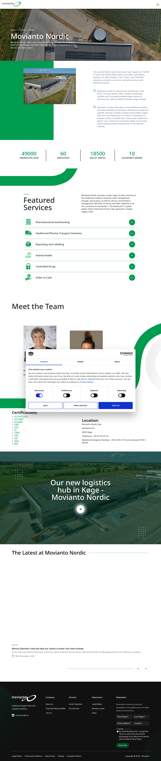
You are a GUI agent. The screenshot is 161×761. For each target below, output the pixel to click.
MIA (16, 443)
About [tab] (117, 362)
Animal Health (37, 255)
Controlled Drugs (39, 266)
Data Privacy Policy (133, 739)
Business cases (98, 708)
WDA (16, 441)
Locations (22, 30)
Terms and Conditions (34, 756)
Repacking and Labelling (43, 244)
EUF (16, 438)
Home (13, 30)
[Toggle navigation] (157, 4)
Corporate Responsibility (56, 708)
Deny (45, 405)
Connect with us (22, 715)
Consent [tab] (44, 362)
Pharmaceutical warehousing (46, 222)
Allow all (115, 405)
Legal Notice (17, 756)
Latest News (97, 704)
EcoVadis (18, 422)
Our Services (74, 708)
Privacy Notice (86, 382)
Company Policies (78, 756)
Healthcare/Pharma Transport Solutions (52, 233)
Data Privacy (52, 756)
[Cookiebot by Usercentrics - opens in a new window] (122, 354)
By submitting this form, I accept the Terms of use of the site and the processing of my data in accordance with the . (134, 735)
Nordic (32, 30)
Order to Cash (37, 277)
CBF (16, 435)
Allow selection (80, 405)
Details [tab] (81, 362)
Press (94, 713)
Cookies (64, 756)
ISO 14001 (18, 419)
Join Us (49, 713)
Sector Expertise (75, 704)
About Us (49, 704)
